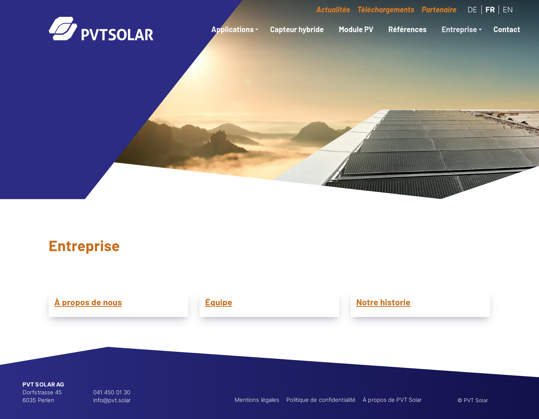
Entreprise (462, 29)
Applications (234, 29)
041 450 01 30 (111, 392)
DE (472, 9)
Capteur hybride (297, 29)
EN (508, 9)
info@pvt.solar (112, 400)
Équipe (218, 302)
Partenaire (439, 9)
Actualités (333, 9)
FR (490, 9)
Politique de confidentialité (321, 399)
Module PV (356, 29)
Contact (507, 29)
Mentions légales (257, 399)
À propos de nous (88, 302)
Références (408, 29)
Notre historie (383, 302)
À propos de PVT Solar (392, 399)
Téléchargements (385, 9)
